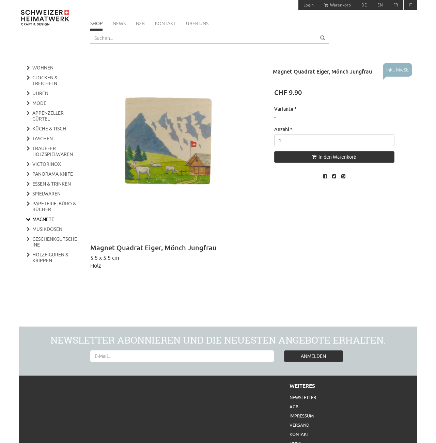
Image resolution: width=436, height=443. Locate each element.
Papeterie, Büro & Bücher (54, 206)
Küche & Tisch (49, 128)
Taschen (42, 138)
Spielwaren (46, 193)
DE (364, 4)
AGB (294, 406)
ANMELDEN (313, 356)
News (119, 23)
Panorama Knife (52, 174)
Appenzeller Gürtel (48, 116)
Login (308, 4)
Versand (299, 425)
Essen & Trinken (51, 184)
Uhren (40, 93)
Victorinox (46, 164)
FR (395, 4)
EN (380, 4)
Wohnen (42, 67)
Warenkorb (337, 4)
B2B (140, 23)
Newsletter (303, 397)
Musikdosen (47, 229)
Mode (39, 103)
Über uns (197, 23)
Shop (96, 23)
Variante (285, 109)
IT (410, 4)
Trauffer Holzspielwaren (52, 151)
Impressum (302, 415)
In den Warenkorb (334, 157)
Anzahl (283, 129)
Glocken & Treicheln (45, 80)
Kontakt (165, 23)
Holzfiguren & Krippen (50, 257)
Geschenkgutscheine (54, 242)
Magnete (43, 219)
